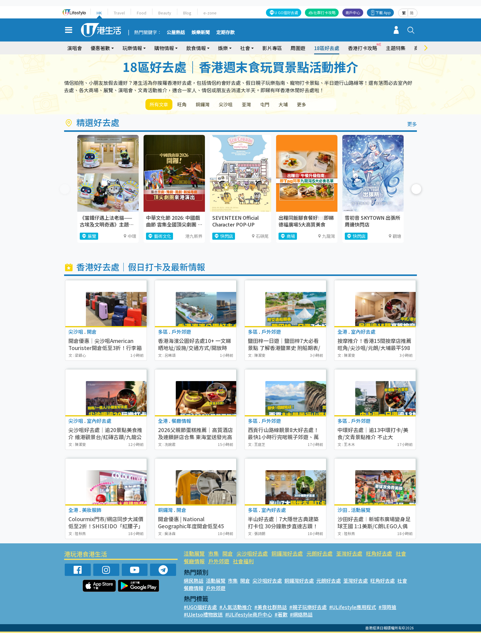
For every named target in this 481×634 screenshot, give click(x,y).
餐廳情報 (194, 562)
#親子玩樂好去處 (308, 608)
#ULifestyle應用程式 (352, 608)
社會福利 (243, 562)
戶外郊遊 (218, 562)
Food (141, 13)
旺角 (187, 104)
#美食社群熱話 (270, 608)
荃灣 (261, 104)
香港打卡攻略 (362, 48)
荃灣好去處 (349, 554)
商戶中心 (352, 12)
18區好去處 (326, 48)
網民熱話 (193, 581)
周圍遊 (298, 48)
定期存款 (225, 32)
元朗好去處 (319, 554)
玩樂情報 (132, 48)
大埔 (304, 104)
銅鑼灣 (211, 104)
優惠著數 (100, 48)
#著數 (281, 615)
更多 (326, 104)
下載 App (383, 12)
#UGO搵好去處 (200, 608)
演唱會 (74, 48)
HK (99, 13)
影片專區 (272, 48)
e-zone (210, 13)
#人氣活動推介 (235, 608)
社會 (245, 48)
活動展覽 (194, 554)
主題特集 (396, 48)
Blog (187, 13)
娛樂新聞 (200, 32)
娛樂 (223, 48)
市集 (213, 554)
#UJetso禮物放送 (203, 615)
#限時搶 (387, 608)
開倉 (227, 554)
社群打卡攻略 (325, 12)
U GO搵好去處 (286, 12)
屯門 (283, 104)
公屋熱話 (176, 32)
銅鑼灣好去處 (287, 554)
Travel (119, 13)
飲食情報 (196, 48)
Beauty (164, 13)
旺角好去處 (379, 554)
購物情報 (164, 48)
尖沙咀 (237, 104)
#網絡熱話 (301, 615)
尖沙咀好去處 (252, 554)
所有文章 (161, 104)
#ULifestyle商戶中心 (248, 615)
